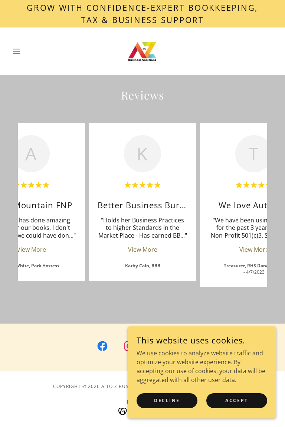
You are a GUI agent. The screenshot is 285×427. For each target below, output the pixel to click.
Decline (167, 400)
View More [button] (31, 249)
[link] (142, 51)
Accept (236, 400)
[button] (29, 51)
